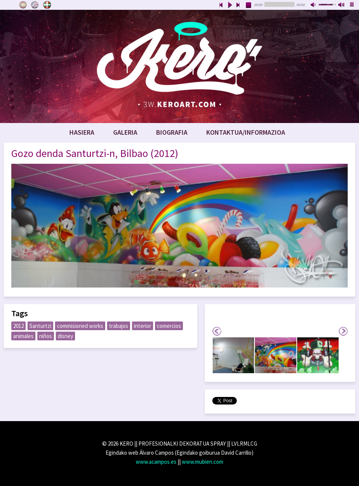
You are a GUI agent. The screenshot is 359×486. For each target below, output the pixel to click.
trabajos (118, 325)
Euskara (47, 5)
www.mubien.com (202, 461)
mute (313, 5)
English (35, 5)
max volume (341, 5)
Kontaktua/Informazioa (245, 132)
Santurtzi (40, 325)
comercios (169, 325)
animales (23, 336)
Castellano (23, 5)
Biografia (171, 132)
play (229, 5)
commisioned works (80, 325)
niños (45, 336)
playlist (352, 5)
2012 (18, 325)
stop (248, 5)
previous (221, 5)
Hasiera (81, 132)
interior (142, 325)
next (238, 5)
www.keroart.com (179, 66)
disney (65, 336)
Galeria (125, 132)
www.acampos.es (156, 461)
